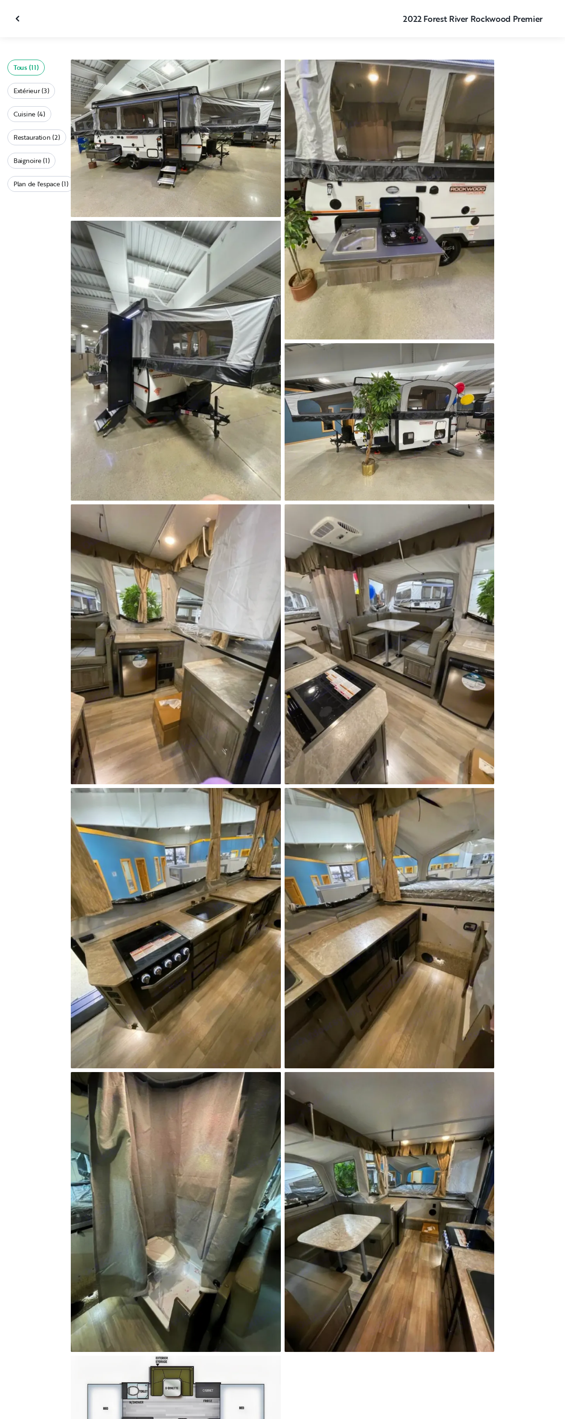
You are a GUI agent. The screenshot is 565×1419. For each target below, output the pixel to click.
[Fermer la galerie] (18, 18)
